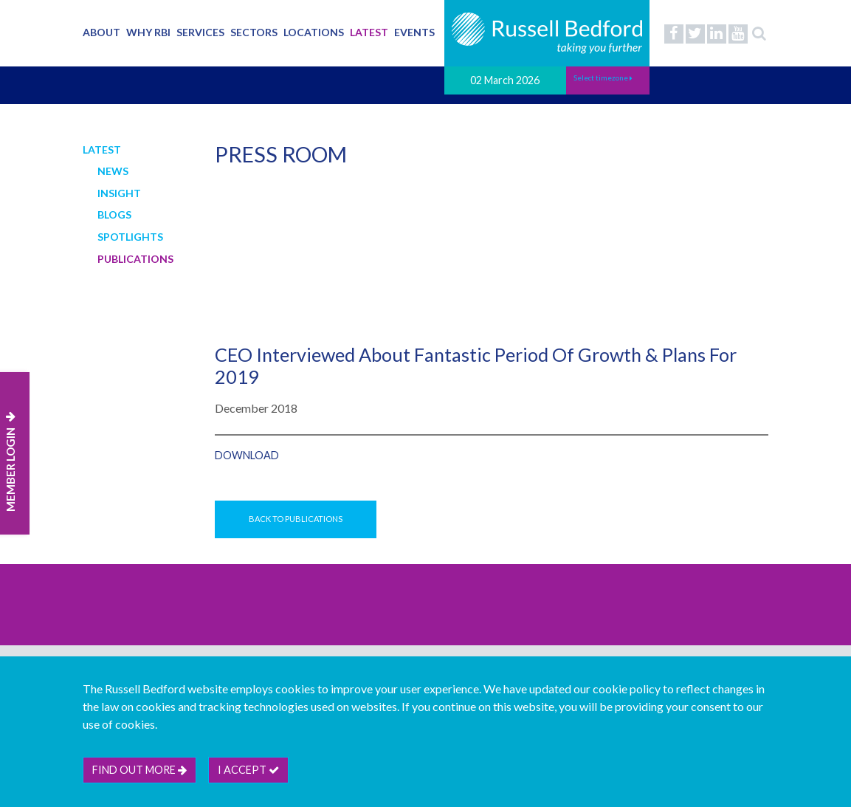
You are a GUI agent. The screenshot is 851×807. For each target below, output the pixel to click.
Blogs (114, 214)
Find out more (139, 769)
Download (247, 455)
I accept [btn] (248, 769)
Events (414, 32)
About (101, 32)
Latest (369, 32)
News (112, 171)
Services (200, 32)
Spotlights (130, 236)
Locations (313, 32)
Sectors (254, 32)
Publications (135, 259)
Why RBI (148, 32)
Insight (119, 193)
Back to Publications (295, 518)
